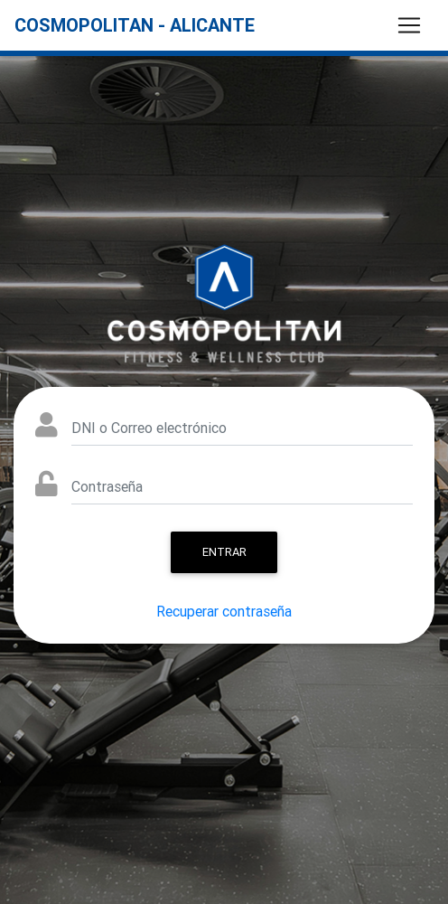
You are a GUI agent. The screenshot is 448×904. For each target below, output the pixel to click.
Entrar (224, 552)
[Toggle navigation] (409, 25)
